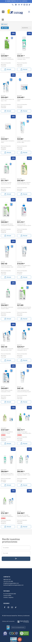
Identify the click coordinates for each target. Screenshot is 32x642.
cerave (4, 24)
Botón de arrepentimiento (18, 627)
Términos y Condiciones (24, 615)
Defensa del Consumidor (8, 621)
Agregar (7, 69)
